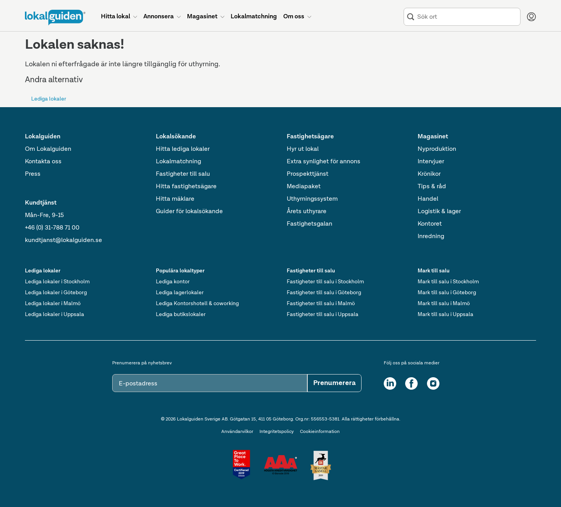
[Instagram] (433, 383)
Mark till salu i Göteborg (447, 292)
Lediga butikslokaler (181, 314)
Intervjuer (431, 162)
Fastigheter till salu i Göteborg (324, 292)
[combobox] (467, 16)
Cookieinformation (320, 431)
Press (33, 174)
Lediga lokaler (48, 99)
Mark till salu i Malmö (444, 303)
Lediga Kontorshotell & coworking (197, 303)
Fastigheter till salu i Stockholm (325, 281)
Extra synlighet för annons (323, 162)
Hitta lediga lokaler (183, 149)
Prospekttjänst (307, 174)
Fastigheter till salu (183, 174)
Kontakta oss (43, 162)
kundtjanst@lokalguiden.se (63, 240)
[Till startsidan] (55, 17)
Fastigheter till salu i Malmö (321, 303)
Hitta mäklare (175, 199)
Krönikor (429, 174)
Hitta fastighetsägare (186, 187)
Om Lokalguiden (48, 149)
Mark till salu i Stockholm (448, 281)
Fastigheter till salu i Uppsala (322, 314)
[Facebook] (411, 383)
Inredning (431, 236)
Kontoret (430, 224)
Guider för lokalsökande (189, 211)
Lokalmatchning (178, 162)
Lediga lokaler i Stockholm (57, 281)
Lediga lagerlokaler (180, 292)
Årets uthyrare (306, 211)
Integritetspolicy (276, 431)
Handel (428, 199)
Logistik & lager (439, 211)
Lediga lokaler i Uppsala (54, 314)
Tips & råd (432, 187)
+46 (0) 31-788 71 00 (52, 228)
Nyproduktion (437, 149)
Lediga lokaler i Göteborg (56, 292)
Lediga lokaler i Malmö (53, 303)
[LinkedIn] (390, 383)
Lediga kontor (173, 281)
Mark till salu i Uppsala (445, 314)
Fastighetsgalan (309, 224)
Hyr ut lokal (303, 149)
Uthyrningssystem (312, 199)
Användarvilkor (237, 431)
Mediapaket (304, 187)
